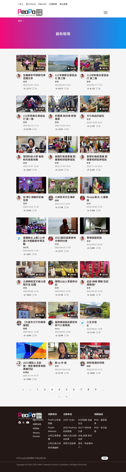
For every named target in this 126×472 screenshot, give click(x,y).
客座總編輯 (53, 448)
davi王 (26, 247)
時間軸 (36, 428)
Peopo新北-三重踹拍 (97, 198)
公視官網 (53, 4)
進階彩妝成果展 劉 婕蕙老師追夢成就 (65, 158)
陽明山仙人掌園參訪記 (66, 283)
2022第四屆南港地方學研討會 (65, 239)
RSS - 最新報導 (100, 422)
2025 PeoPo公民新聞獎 (70, 429)
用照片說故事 (69, 443)
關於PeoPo (38, 420)
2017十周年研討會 (84, 429)
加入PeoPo (31, 4)
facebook (19, 422)
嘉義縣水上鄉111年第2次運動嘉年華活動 (34, 241)
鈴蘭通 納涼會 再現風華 (65, 117)
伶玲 (89, 204)
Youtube (28, 422)
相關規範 (37, 424)
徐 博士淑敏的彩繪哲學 (33, 198)
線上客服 (63, 4)
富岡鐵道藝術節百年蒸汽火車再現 (66, 323)
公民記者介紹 (54, 443)
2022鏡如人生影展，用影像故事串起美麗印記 (34, 366)
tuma (57, 329)
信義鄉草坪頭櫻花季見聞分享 (34, 76)
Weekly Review (36, 434)
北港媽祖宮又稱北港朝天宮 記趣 (34, 283)
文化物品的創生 (95, 115)
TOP (104, 458)
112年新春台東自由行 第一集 (34, 117)
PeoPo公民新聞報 (54, 422)
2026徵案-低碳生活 (85, 422)
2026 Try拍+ (69, 420)
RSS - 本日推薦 (100, 429)
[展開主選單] (105, 12)
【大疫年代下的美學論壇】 (34, 323)
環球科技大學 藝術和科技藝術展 (33, 158)
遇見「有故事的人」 (85, 445)
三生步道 (92, 322)
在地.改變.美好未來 (85, 437)
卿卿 (57, 200)
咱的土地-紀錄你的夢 (70, 437)
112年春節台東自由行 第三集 (66, 76)
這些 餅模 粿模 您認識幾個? (97, 283)
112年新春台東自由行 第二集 (98, 76)
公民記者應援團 (54, 437)
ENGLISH (42, 4)
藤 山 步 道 (61, 362)
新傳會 (26, 372)
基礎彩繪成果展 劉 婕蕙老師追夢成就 (97, 158)
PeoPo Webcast (52, 429)
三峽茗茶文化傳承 (65, 197)
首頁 (20, 21)
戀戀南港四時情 (95, 362)
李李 (25, 82)
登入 (21, 4)
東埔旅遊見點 (94, 237)
